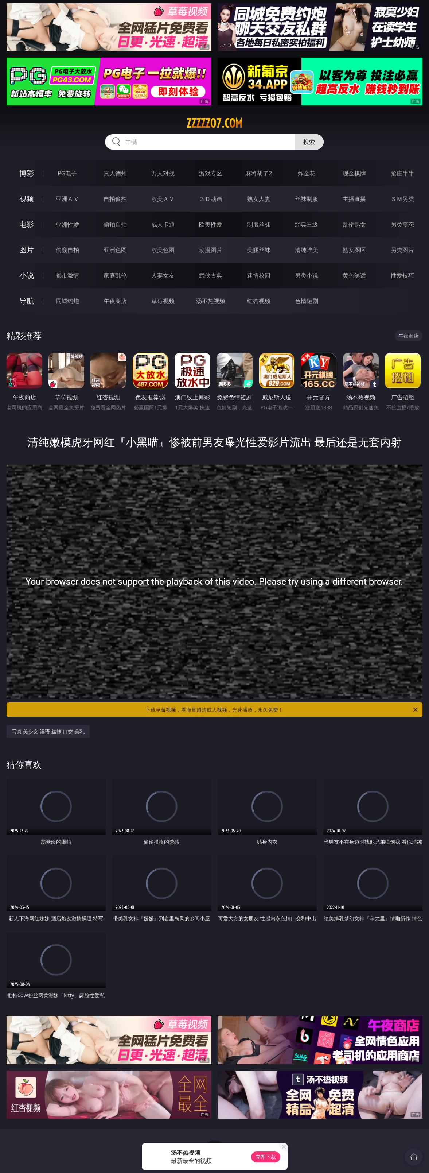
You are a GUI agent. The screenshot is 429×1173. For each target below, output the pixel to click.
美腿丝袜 (258, 250)
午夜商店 (115, 301)
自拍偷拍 (115, 199)
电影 (26, 224)
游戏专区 (210, 173)
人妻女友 (163, 275)
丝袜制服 (306, 199)
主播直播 (354, 199)
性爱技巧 (402, 275)
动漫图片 (210, 250)
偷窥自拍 (67, 250)
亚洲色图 (115, 250)
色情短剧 (306, 301)
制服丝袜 (258, 224)
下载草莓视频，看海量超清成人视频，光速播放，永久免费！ (282, 709)
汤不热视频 (210, 301)
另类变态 (402, 224)
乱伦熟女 (354, 224)
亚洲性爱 (67, 224)
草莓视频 (163, 301)
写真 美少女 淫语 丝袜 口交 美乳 (48, 731)
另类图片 (402, 250)
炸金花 (306, 173)
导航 (26, 301)
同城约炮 (67, 301)
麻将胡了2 (258, 173)
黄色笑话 (354, 275)
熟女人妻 (258, 199)
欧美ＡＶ (163, 199)
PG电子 (67, 173)
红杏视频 (258, 301)
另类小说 (306, 275)
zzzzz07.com (214, 123)
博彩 (26, 173)
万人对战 (163, 173)
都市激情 (67, 275)
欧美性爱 (210, 224)
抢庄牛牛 (402, 173)
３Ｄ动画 (210, 199)
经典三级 (306, 224)
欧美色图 (163, 250)
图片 (26, 250)
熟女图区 (354, 250)
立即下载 (266, 1156)
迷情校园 (258, 275)
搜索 (309, 142)
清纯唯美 (306, 250)
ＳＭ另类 (402, 199)
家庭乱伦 (115, 275)
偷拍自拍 (115, 224)
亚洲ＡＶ (67, 199)
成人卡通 (163, 224)
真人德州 (115, 173)
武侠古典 (210, 275)
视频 (26, 199)
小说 (26, 275)
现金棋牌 (354, 173)
